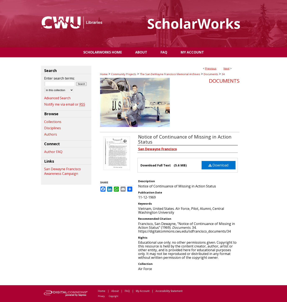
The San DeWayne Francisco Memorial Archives (170, 74)
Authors (50, 134)
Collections (52, 121)
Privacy (101, 296)
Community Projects (123, 74)
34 (223, 74)
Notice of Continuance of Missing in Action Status (185, 139)
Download (218, 165)
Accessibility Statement (169, 291)
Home (104, 74)
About (115, 291)
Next (226, 68)
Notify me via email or (64, 104)
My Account (142, 291)
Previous (210, 68)
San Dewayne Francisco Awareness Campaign (62, 171)
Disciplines (52, 128)
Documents (211, 74)
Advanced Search (57, 98)
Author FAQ (53, 151)
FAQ (127, 291)
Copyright (113, 296)
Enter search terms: (59, 78)
